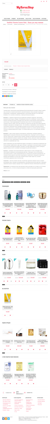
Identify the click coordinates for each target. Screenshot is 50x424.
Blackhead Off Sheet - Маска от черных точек (19, 342)
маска (12, 181)
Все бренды (42, 18)
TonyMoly (10, 73)
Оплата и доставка (7, 405)
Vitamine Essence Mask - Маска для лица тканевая (8, 307)
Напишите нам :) (29, 392)
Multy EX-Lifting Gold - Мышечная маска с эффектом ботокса (42, 341)
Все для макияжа (21, 18)
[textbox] (7, 3)
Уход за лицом (9, 18)
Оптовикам (28, 406)
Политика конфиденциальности (7, 408)
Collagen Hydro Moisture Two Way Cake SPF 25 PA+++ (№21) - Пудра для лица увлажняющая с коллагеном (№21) (31, 205)
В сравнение (11, 281)
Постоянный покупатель (41, 1)
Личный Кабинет (41, 399)
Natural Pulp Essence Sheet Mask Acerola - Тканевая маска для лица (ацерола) (42, 239)
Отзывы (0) (11, 69)
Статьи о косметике (18, 405)
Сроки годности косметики (17, 403)
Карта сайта (17, 409)
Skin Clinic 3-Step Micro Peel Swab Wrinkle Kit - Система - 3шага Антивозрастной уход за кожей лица (31, 376)
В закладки (12, 84)
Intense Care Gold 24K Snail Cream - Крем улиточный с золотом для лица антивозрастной (42, 205)
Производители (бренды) (29, 400)
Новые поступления (30, 405)
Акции (27, 410)
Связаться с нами (18, 408)
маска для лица (17, 181)
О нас (15, 411)
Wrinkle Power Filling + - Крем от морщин (8, 342)
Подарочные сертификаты (29, 403)
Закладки (40, 402)
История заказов (41, 401)
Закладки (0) (44, 1)
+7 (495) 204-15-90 (26, 12)
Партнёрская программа (29, 409)
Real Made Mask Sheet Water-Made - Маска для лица (31, 239)
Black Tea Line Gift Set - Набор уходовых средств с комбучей (42, 273)
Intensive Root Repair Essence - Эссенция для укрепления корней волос (19, 205)
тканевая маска (23, 181)
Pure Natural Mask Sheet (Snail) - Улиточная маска (31, 342)
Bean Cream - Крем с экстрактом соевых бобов (31, 273)
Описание (6, 69)
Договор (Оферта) (7, 399)
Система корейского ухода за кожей (18, 400)
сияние (28, 181)
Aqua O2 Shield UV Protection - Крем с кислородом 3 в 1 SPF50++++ (19, 273)
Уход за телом (28, 18)
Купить (5, 212)
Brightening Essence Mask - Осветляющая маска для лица (19, 376)
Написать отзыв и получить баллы (24, 65)
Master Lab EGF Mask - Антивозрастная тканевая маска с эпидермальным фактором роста (7, 376)
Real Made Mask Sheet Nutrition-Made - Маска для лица (19, 239)
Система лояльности (18, 406)
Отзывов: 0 (15, 65)
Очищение (15, 18)
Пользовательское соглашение (7, 403)
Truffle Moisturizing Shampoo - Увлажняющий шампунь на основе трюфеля (7, 205)
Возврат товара (6, 409)
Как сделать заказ (6, 401)
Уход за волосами (35, 18)
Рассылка (40, 404)
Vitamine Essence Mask (6, 181)
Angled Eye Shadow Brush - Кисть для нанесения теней (7, 273)
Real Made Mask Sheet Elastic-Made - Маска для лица (8, 239)
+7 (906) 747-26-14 (26, 10)
